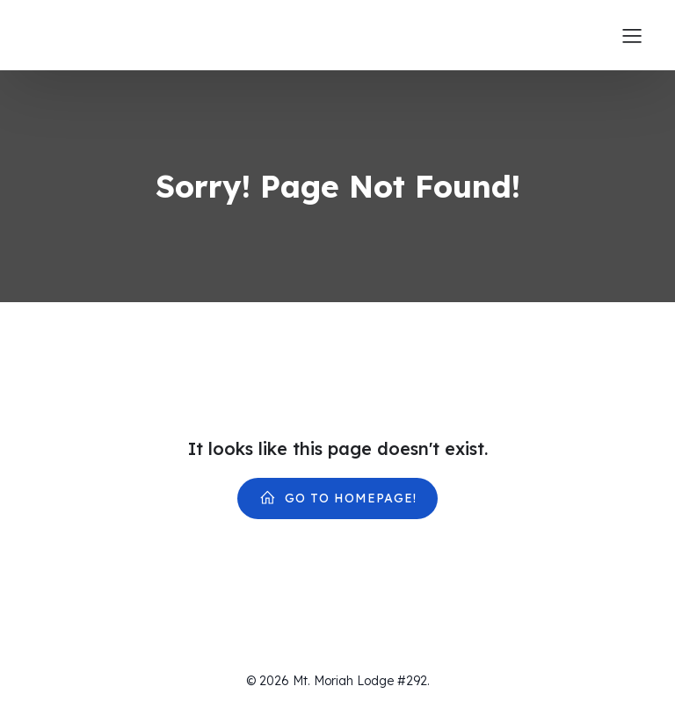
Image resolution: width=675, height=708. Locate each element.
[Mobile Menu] (632, 35)
